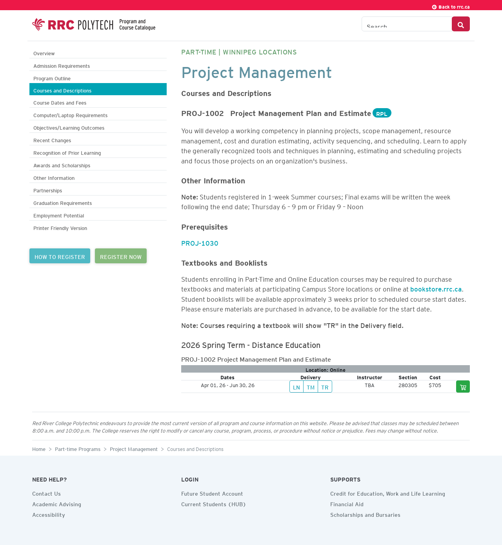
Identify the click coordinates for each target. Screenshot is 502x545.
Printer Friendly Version (60, 227)
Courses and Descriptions (62, 89)
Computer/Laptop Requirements (70, 114)
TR (325, 386)
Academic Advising (56, 503)
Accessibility (48, 514)
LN (296, 386)
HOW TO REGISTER (60, 256)
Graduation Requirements (62, 202)
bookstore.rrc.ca (436, 287)
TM (311, 386)
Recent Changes (52, 139)
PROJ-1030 (199, 241)
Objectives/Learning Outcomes (68, 127)
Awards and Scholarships (61, 164)
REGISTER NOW (121, 256)
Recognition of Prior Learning (67, 152)
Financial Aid (347, 503)
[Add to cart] (463, 386)
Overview (44, 52)
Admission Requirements (61, 65)
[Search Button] (461, 23)
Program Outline (52, 77)
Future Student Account (212, 492)
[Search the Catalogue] (407, 23)
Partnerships (47, 189)
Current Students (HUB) (213, 503)
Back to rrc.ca (450, 5)
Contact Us (46, 492)
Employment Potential (58, 214)
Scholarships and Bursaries (365, 514)
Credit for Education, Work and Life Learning (387, 492)
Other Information (54, 177)
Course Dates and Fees (59, 101)
